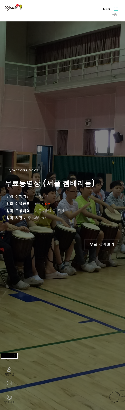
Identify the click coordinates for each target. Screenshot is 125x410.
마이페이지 (9, 399)
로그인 (9, 385)
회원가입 (9, 371)
